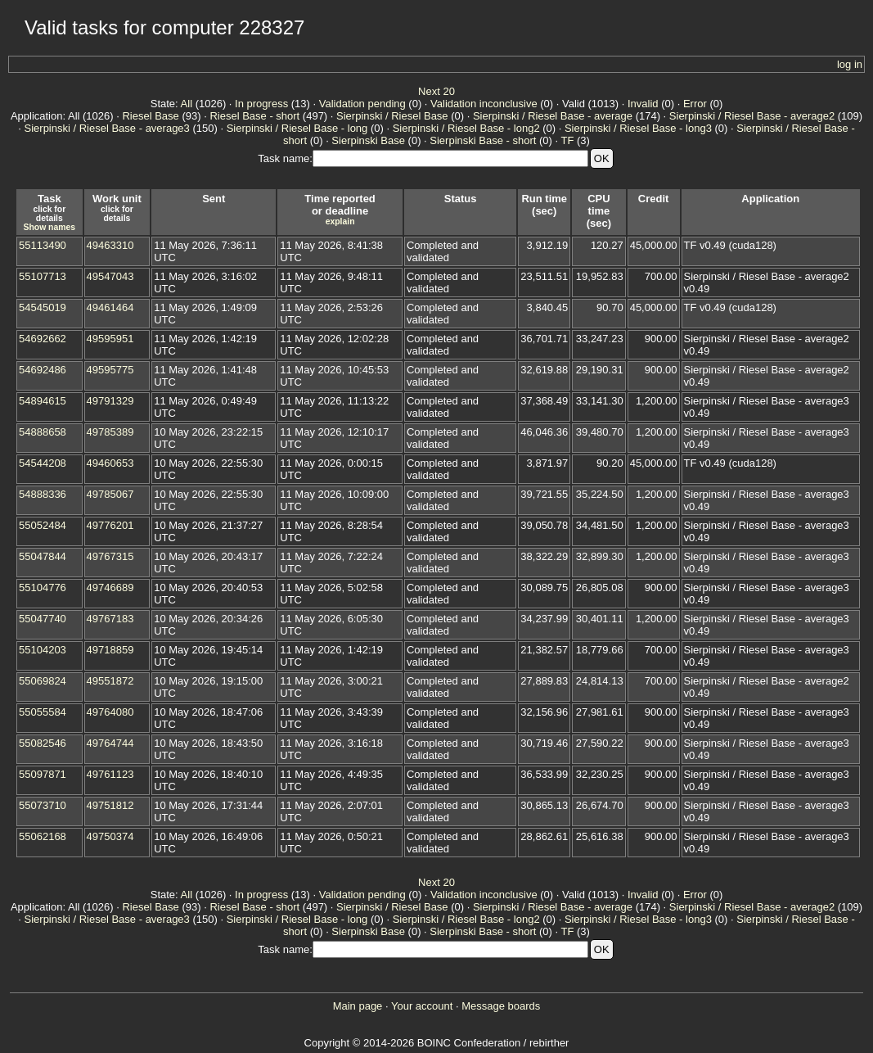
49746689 (110, 587)
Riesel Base (150, 116)
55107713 (42, 276)
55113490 (42, 245)
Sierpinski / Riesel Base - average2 (752, 116)
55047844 (42, 556)
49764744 (110, 743)
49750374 (110, 836)
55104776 (42, 587)
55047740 (42, 618)
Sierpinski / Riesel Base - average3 (107, 128)
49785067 (110, 494)
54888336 (42, 494)
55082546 (42, 743)
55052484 (42, 525)
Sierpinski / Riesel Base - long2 (466, 128)
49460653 (110, 463)
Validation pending (362, 103)
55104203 (42, 650)
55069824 (42, 681)
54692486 (42, 370)
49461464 (110, 307)
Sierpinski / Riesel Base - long (297, 128)
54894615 (42, 401)
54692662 (42, 338)
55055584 (42, 712)
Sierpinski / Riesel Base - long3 (638, 128)
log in (849, 64)
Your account (421, 1006)
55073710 (42, 805)
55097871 (42, 774)
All (186, 103)
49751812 (110, 805)
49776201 (110, 525)
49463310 (110, 245)
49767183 (110, 618)
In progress (261, 103)
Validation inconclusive (484, 103)
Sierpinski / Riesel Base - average (552, 116)
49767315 (110, 556)
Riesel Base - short (254, 116)
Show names (50, 227)
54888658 (42, 432)
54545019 (42, 307)
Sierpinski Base (368, 140)
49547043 (110, 276)
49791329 (110, 401)
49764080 (110, 712)
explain (340, 221)
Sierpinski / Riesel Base (392, 116)
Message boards (500, 1006)
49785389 (110, 432)
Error (695, 103)
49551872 (110, 681)
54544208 (42, 463)
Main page (358, 1006)
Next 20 (436, 91)
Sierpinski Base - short (483, 140)
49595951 (110, 338)
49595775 (110, 370)
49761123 (110, 774)
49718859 (110, 650)
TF (567, 140)
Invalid (643, 103)
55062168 (42, 836)
